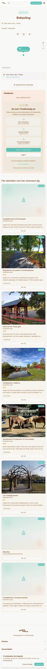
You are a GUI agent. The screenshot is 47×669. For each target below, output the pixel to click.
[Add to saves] (24, 34)
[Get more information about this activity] (23, 230)
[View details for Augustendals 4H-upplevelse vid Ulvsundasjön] (23, 431)
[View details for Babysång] (23, 539)
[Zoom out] (43, 45)
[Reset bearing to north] (43, 48)
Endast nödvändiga (27, 664)
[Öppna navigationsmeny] (44, 3)
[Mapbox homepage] (6, 68)
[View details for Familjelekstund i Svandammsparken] (23, 587)
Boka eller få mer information (23, 85)
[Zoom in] (43, 43)
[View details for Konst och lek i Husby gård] (23, 319)
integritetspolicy (7, 660)
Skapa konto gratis (36, 3)
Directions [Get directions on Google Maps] (7, 283)
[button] (23, 55)
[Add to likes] (18, 34)
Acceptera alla (39, 664)
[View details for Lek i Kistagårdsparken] (23, 487)
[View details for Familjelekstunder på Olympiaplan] (23, 209)
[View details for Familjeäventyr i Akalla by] (23, 375)
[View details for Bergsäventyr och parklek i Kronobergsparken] (23, 262)
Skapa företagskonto (23, 164)
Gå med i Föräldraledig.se (23, 150)
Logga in (23, 155)
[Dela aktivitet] (29, 34)
